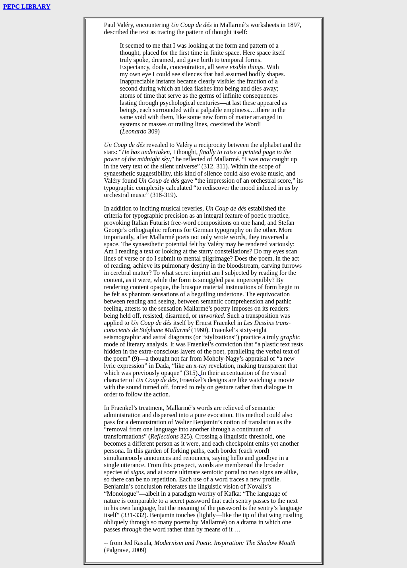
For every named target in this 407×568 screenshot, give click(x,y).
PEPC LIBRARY (26, 6)
